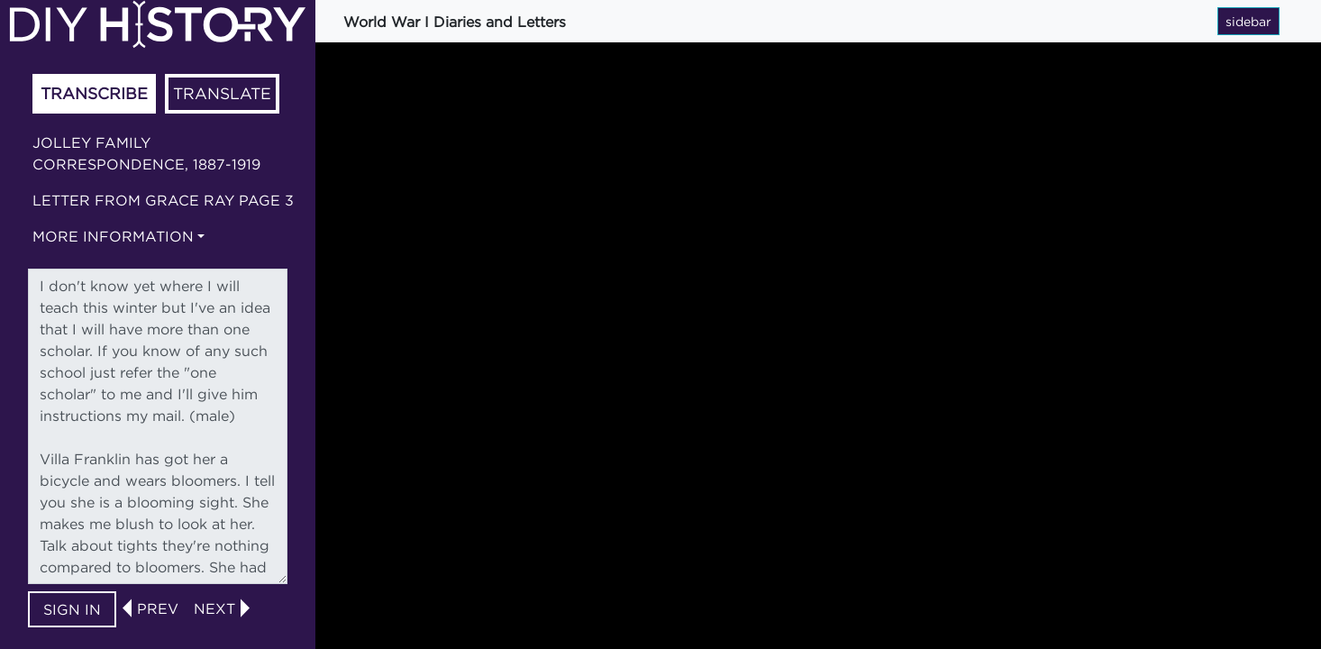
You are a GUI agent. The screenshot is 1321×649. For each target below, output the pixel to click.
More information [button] (113, 236)
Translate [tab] (222, 93)
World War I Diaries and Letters (454, 22)
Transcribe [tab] (94, 93)
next (214, 608)
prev (157, 608)
